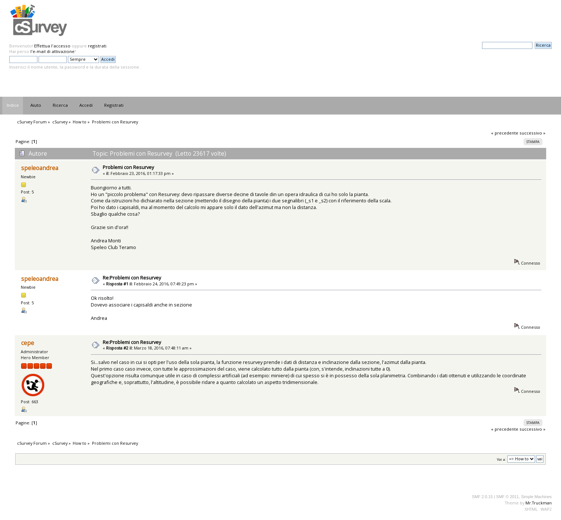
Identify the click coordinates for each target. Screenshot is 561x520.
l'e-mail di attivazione (52, 51)
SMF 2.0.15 (482, 496)
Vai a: (501, 459)
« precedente (504, 133)
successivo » (532, 133)
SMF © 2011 (507, 496)
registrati (97, 46)
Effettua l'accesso (52, 46)
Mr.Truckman (538, 503)
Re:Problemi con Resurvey (132, 277)
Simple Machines (536, 496)
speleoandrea (39, 168)
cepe (27, 343)
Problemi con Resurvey (128, 167)
